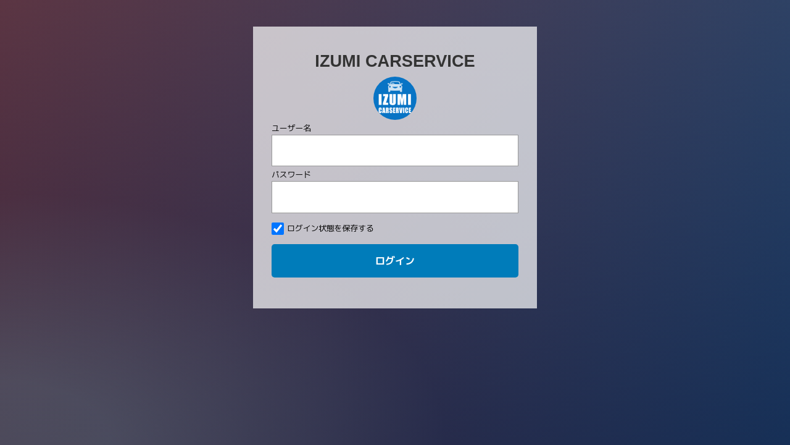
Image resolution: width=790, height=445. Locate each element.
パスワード (291, 174)
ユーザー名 (291, 128)
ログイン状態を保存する (323, 228)
